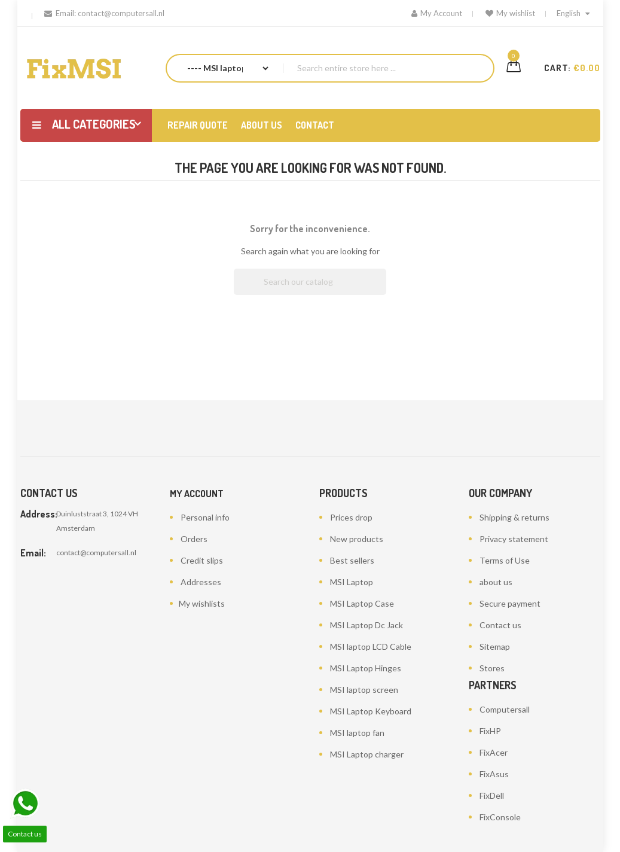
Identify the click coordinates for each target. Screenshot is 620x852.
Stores (492, 668)
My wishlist (510, 13)
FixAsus (494, 774)
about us (495, 582)
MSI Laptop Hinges (365, 668)
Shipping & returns (514, 517)
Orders (194, 539)
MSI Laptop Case (362, 603)
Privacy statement (513, 539)
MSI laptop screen (364, 689)
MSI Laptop (351, 582)
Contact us (500, 625)
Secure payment (509, 603)
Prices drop (351, 517)
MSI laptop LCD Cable (370, 646)
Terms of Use (504, 560)
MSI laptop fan (357, 733)
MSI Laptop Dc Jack (366, 625)
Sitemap (494, 646)
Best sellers (352, 560)
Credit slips (202, 560)
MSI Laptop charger (367, 754)
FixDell (491, 795)
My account (197, 494)
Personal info (205, 517)
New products (356, 539)
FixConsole (500, 817)
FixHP (490, 731)
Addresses (201, 582)
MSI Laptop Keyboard (370, 711)
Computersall (504, 709)
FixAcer (493, 752)
